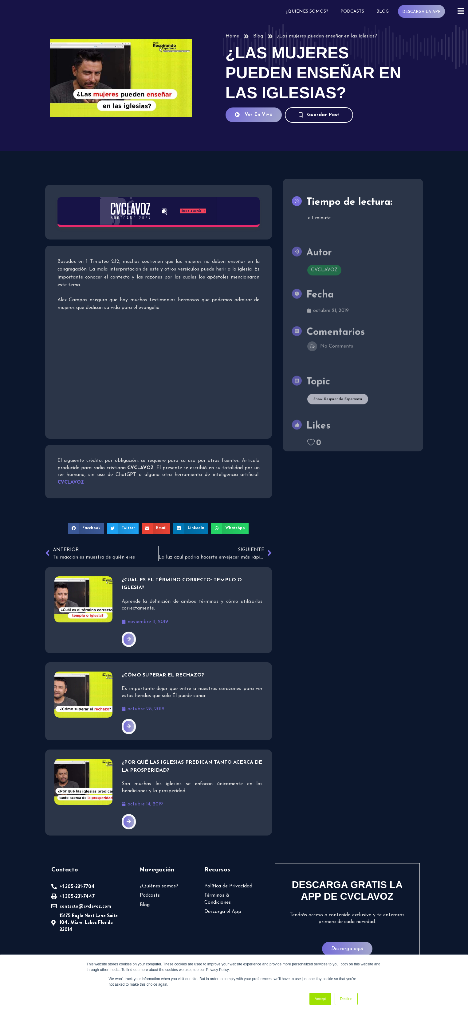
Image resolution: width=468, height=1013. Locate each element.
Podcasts (352, 11)
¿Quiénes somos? (307, 11)
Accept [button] (320, 999)
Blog (382, 11)
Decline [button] (346, 999)
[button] (86, 528)
